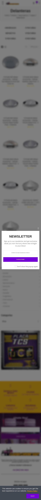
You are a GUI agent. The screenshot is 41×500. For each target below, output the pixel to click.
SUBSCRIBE (20, 259)
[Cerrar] (38, 228)
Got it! (32, 496)
